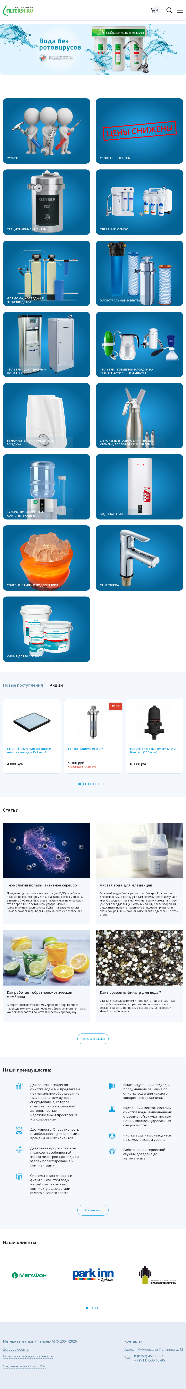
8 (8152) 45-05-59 (148, 1356)
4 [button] (94, 784)
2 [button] (84, 784)
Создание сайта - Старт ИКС (24, 1366)
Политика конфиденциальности (28, 1356)
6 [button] (104, 784)
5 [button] (99, 784)
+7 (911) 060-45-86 (149, 1360)
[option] (93, 49)
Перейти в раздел (93, 1039)
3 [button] (89, 784)
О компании (93, 1210)
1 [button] (79, 784)
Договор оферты (16, 1350)
